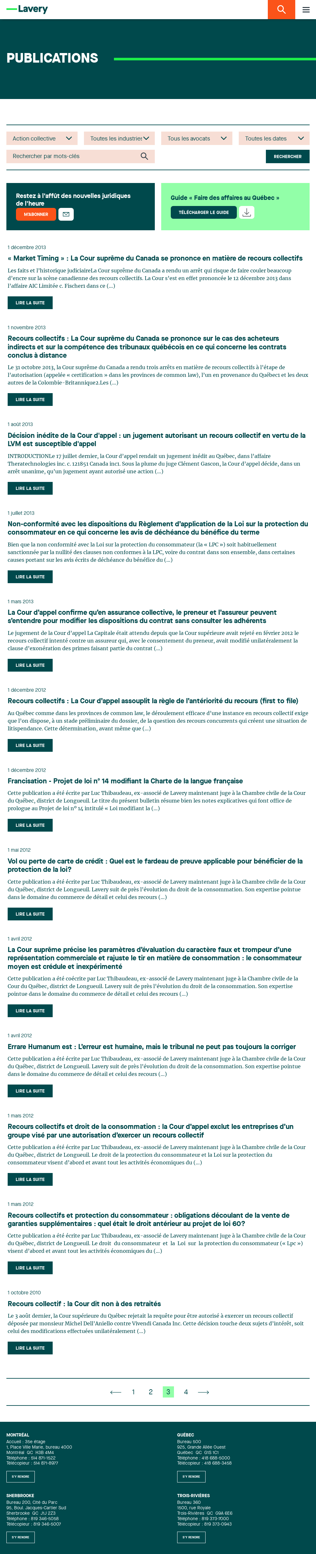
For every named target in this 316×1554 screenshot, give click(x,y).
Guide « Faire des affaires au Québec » (225, 198)
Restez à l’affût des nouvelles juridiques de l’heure (73, 200)
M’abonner (36, 214)
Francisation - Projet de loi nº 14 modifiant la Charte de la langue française (125, 781)
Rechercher (288, 157)
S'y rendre (20, 1476)
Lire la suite (30, 303)
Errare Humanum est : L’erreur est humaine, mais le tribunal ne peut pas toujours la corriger (152, 1047)
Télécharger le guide (204, 212)
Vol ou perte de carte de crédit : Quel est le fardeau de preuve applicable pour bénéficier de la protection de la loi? (155, 865)
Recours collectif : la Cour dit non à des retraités (84, 1304)
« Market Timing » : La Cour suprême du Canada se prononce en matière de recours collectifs (155, 258)
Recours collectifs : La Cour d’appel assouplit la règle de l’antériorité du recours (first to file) (153, 701)
